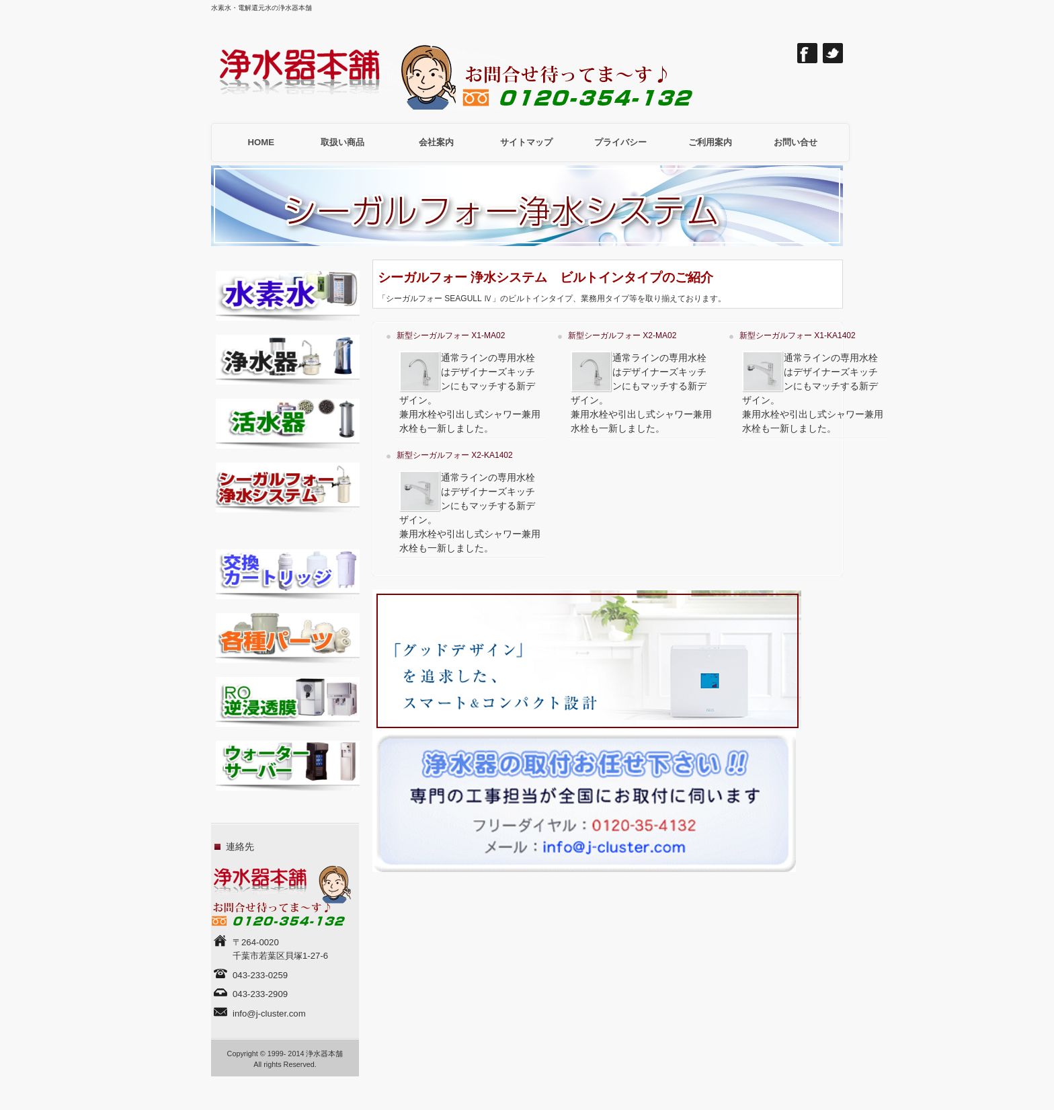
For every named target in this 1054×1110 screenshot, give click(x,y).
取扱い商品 (342, 142)
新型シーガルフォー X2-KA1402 (455, 455)
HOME (261, 142)
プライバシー (620, 142)
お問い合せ (795, 142)
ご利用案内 (710, 142)
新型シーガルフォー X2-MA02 (622, 335)
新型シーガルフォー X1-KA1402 (797, 335)
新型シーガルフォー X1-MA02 (451, 335)
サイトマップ (526, 142)
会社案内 (436, 142)
